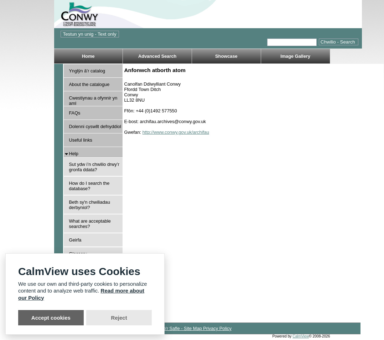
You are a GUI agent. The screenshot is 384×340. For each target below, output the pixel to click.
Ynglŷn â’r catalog (87, 70)
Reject (119, 318)
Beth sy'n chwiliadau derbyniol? (89, 204)
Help (73, 153)
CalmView (300, 336)
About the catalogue (89, 84)
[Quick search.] (292, 42)
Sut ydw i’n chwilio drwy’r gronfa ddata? (94, 167)
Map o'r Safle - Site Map (178, 328)
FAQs (75, 113)
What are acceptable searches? (90, 223)
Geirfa (75, 240)
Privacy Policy (217, 328)
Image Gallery (295, 56)
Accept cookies (51, 318)
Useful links (80, 140)
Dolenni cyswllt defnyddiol (95, 126)
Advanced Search (157, 56)
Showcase (226, 56)
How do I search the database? (89, 186)
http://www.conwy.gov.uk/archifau (175, 132)
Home (88, 56)
